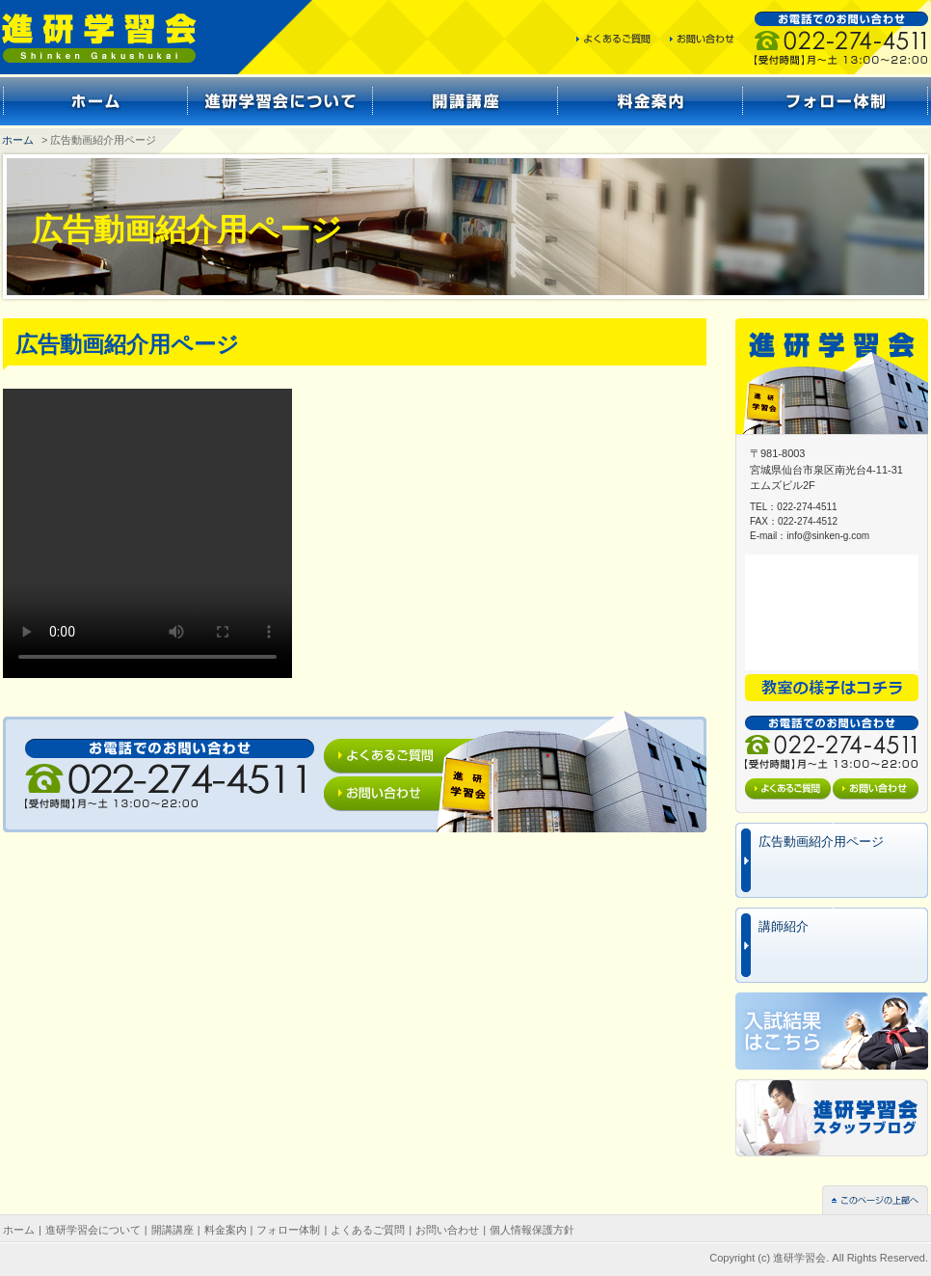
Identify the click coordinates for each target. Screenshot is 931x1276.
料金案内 (225, 1229)
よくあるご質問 (368, 1229)
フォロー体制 (288, 1229)
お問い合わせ (447, 1229)
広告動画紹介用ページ (821, 841)
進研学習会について (93, 1229)
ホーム (18, 140)
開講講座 (172, 1229)
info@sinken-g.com (827, 535)
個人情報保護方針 (532, 1229)
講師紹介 (783, 926)
